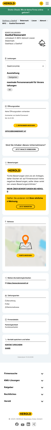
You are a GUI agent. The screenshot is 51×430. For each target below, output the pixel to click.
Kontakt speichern (13, 345)
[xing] (34, 424)
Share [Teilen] (7, 348)
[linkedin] (28, 424)
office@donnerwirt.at (15, 131)
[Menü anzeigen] (47, 3)
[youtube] (22, 424)
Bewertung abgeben (13, 32)
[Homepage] (9, 3)
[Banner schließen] (48, 9)
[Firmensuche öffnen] (41, 3)
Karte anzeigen (25, 255)
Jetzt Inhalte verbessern (25, 149)
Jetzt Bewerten (25, 206)
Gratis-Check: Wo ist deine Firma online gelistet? (25, 11)
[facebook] (17, 424)
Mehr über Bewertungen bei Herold (25, 190)
